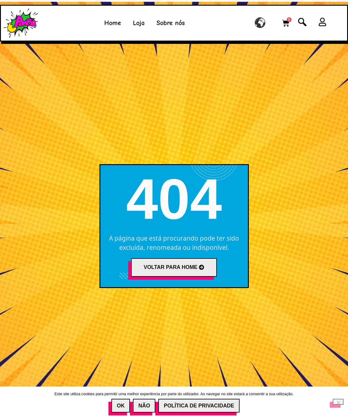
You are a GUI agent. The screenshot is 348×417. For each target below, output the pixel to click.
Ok (121, 406)
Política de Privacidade (199, 406)
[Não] (338, 402)
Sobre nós (171, 23)
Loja (139, 23)
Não (144, 406)
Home (112, 23)
